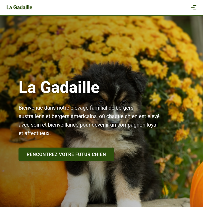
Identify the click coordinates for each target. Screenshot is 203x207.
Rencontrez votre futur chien (66, 154)
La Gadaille (19, 7)
